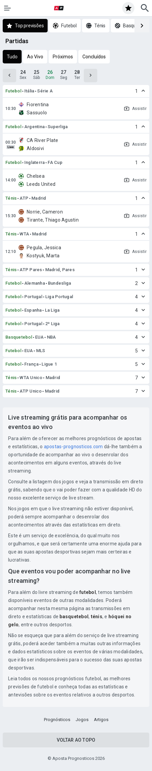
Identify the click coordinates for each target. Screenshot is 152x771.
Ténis (11, 198)
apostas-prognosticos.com (73, 446)
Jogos (82, 719)
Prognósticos (57, 719)
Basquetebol (18, 337)
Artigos (101, 719)
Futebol (13, 90)
